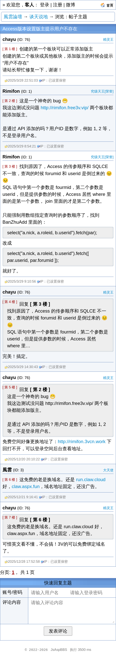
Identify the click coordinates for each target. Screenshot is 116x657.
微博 (70, 4)
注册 (57, 4)
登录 (44, 4)
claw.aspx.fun (26, 486)
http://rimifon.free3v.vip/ (65, 107)
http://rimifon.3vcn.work (81, 441)
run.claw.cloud (90, 479)
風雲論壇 (13, 16)
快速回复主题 (58, 582)
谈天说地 (38, 16)
